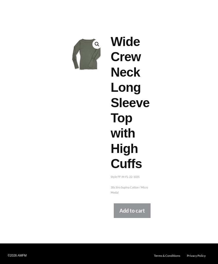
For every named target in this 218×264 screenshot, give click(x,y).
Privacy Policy (196, 256)
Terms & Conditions (167, 256)
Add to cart (132, 211)
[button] (97, 44)
